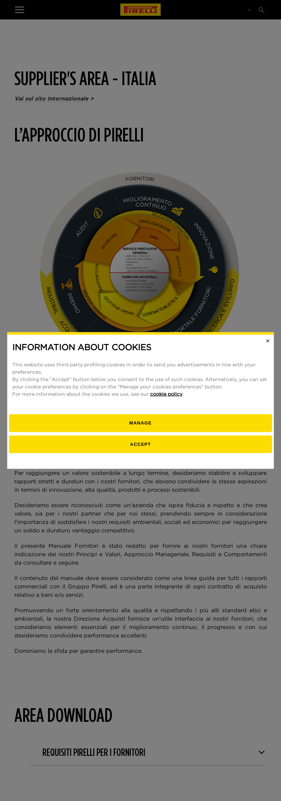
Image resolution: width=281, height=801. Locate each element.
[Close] (267, 341)
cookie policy (166, 394)
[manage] (140, 423)
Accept (140, 444)
